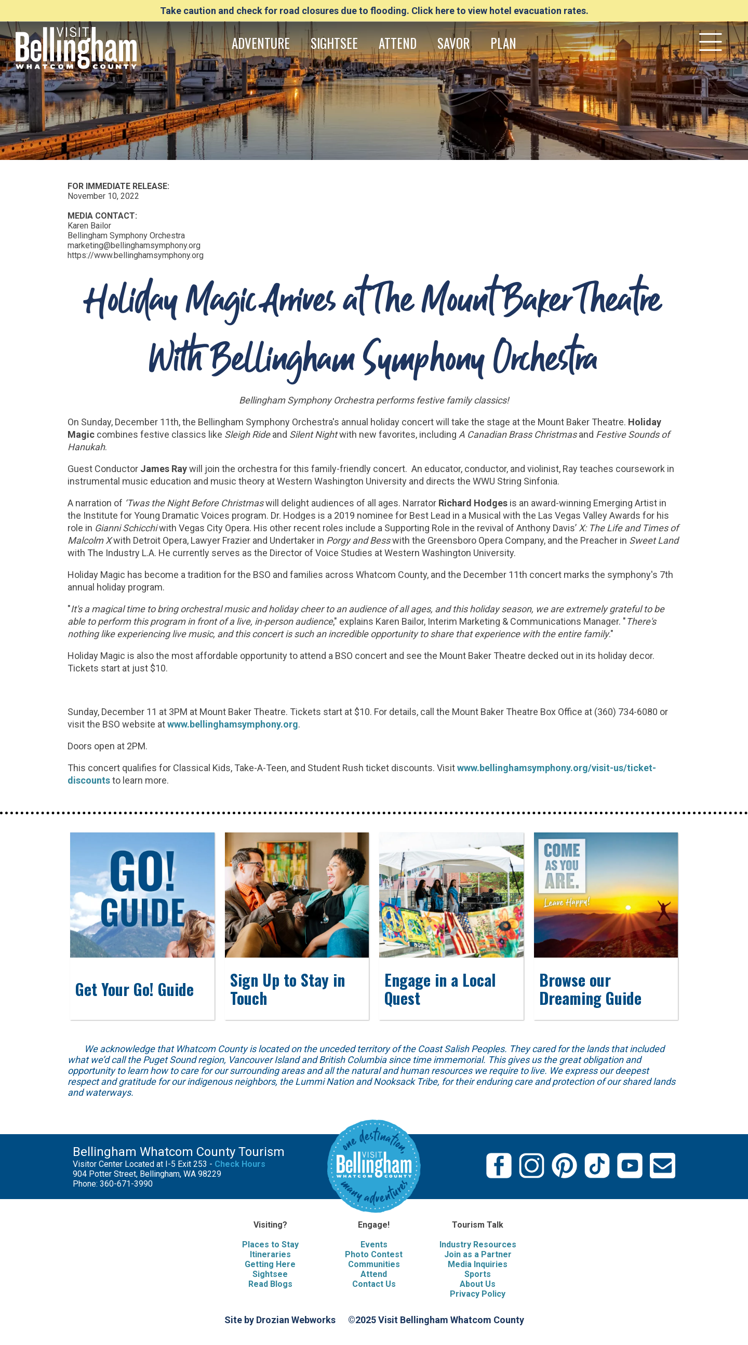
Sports (477, 1274)
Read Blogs (270, 1284)
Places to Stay (270, 1244)
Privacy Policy (477, 1294)
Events (374, 1244)
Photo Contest (374, 1254)
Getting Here (270, 1264)
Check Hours (240, 1164)
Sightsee (270, 1274)
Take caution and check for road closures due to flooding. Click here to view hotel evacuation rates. (374, 10)
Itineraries (270, 1254)
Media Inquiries (477, 1264)
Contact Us (374, 1284)
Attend (373, 1274)
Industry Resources (477, 1244)
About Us (478, 1284)
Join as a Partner (478, 1254)
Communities (374, 1264)
